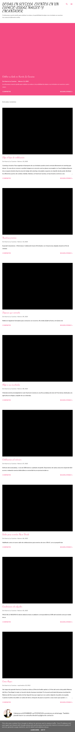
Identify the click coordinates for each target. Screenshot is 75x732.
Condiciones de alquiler (12, 606)
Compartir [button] (6, 91)
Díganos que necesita (11, 312)
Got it (43, 730)
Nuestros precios (9, 237)
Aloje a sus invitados (11, 384)
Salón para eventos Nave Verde (15, 534)
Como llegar (7, 681)
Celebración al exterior (11, 459)
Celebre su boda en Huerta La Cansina (18, 76)
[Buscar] (67, 3)
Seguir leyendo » (66, 91)
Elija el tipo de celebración (13, 157)
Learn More (35, 730)
